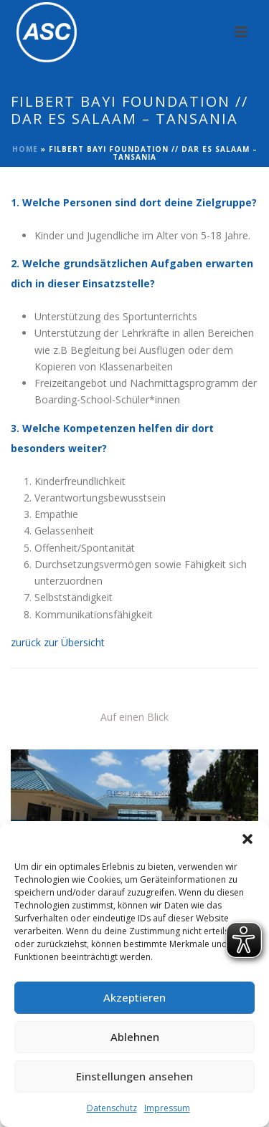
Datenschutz (112, 1108)
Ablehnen (134, 1037)
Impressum (167, 1108)
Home (25, 149)
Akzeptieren (134, 997)
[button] (247, 839)
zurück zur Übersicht (58, 642)
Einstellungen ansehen (134, 1076)
